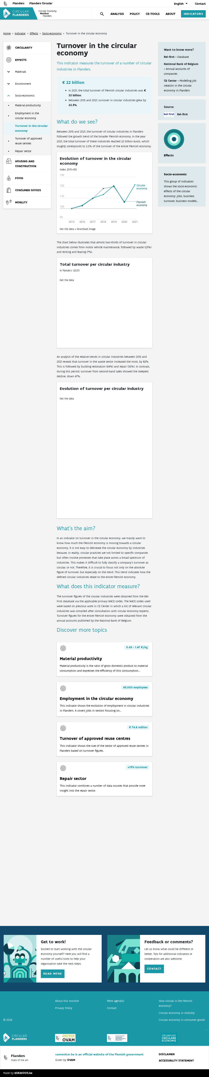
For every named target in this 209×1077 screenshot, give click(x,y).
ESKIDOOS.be (23, 1073)
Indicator (20, 33)
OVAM (71, 1060)
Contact (200, 3)
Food (19, 178)
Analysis (117, 13)
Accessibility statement (176, 1060)
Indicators (193, 13)
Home (7, 33)
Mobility (21, 202)
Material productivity (28, 105)
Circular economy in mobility (177, 1013)
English (179, 3)
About (170, 13)
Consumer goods (28, 190)
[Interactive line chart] (104, 193)
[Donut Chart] (104, 303)
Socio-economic (52, 33)
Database (183, 57)
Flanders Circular (40, 3)
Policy (135, 13)
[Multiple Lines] (104, 450)
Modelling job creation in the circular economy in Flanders (180, 85)
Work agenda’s (115, 1001)
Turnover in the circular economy (31, 128)
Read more (52, 973)
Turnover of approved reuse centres (28, 141)
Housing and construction (25, 163)
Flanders (18, 3)
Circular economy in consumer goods (182, 1020)
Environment (23, 84)
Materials (20, 71)
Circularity (23, 47)
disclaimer (167, 1054)
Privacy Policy (63, 1008)
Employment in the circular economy (27, 115)
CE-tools (153, 13)
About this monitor (67, 1001)
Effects (34, 33)
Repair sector (23, 151)
